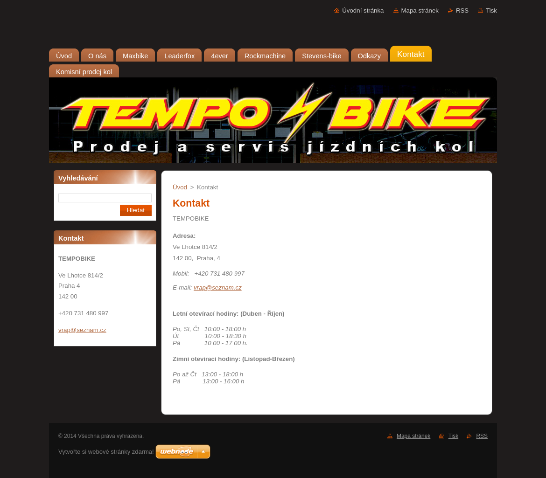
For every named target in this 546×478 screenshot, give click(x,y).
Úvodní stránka (363, 10)
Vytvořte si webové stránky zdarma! (106, 451)
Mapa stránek (420, 10)
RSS (462, 10)
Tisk (491, 10)
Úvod (180, 187)
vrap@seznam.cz (218, 287)
